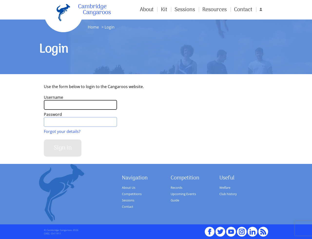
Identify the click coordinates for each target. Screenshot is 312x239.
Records (176, 187)
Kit (164, 9)
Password (53, 114)
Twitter (220, 229)
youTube (231, 229)
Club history (228, 194)
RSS (263, 229)
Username (53, 97)
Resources (214, 9)
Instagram (242, 229)
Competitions (132, 194)
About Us (128, 187)
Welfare (224, 187)
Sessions (185, 9)
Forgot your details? (62, 131)
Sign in (63, 148)
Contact (243, 9)
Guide (175, 200)
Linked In (252, 232)
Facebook (209, 229)
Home (93, 27)
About (147, 9)
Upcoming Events (183, 194)
